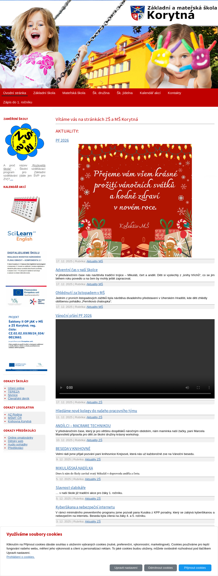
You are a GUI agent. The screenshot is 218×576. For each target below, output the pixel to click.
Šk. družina (100, 93)
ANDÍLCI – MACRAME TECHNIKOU (83, 425)
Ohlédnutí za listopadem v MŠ (80, 292)
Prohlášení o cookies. (21, 557)
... (11, 179)
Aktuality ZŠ (94, 402)
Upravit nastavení (125, 567)
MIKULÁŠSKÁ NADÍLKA (74, 468)
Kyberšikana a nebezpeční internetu (85, 507)
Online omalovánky (20, 437)
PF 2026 (62, 140)
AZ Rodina (15, 414)
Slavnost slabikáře (71, 487)
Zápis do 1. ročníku (17, 102)
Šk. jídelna (125, 93)
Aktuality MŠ (95, 261)
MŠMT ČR (15, 418)
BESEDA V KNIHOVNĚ (73, 448)
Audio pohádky (17, 444)
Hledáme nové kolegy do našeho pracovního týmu (96, 410)
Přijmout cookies (195, 567)
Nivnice (13, 395)
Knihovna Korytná (19, 421)
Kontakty (174, 93)
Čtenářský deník (18, 398)
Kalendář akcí (150, 93)
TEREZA (14, 391)
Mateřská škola (73, 93)
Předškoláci (15, 448)
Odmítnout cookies (160, 567)
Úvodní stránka (14, 93)
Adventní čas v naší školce (77, 269)
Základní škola (44, 93)
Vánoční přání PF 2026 (74, 315)
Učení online (16, 388)
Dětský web (15, 441)
